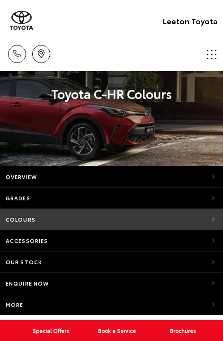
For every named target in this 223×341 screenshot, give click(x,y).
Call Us (17, 52)
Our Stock (24, 262)
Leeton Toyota (190, 20)
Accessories (27, 240)
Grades (18, 198)
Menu (211, 54)
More (14, 304)
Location (41, 52)
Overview (21, 176)
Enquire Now (27, 283)
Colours (21, 219)
